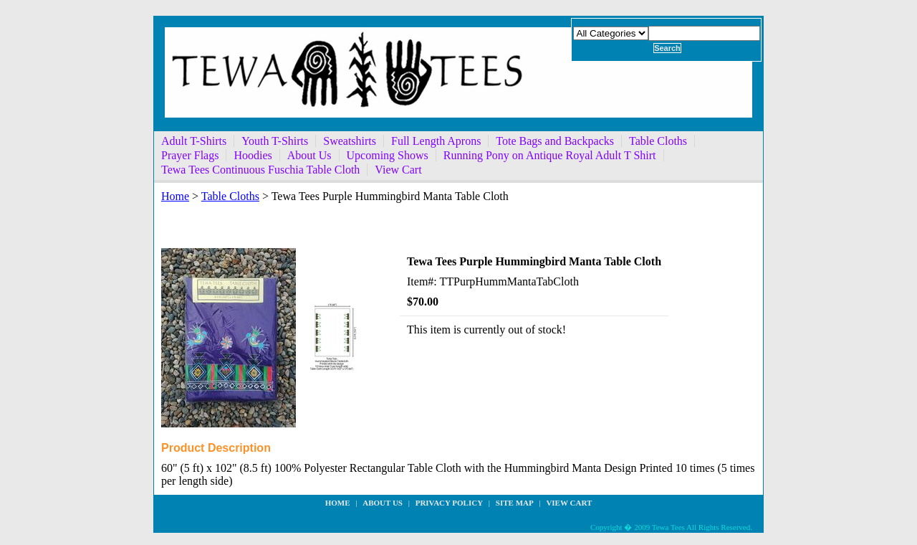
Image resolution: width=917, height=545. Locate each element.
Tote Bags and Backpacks (555, 141)
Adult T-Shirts (193, 141)
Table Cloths (658, 141)
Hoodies (253, 155)
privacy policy (449, 502)
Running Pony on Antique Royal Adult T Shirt (549, 155)
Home (175, 196)
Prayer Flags (190, 155)
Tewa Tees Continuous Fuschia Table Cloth (260, 170)
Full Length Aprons (436, 141)
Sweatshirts (349, 141)
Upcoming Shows (387, 155)
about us (383, 502)
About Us (309, 155)
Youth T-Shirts (274, 141)
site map (515, 502)
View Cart (398, 170)
